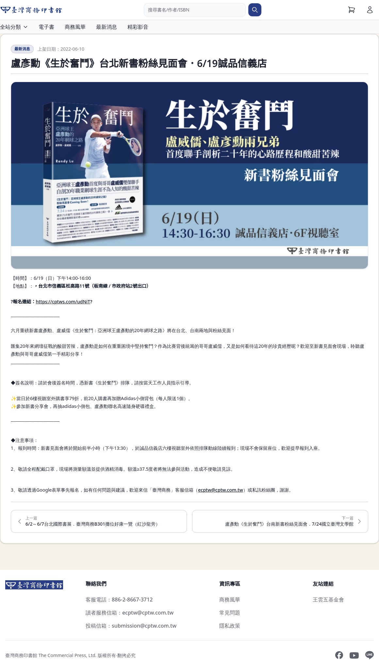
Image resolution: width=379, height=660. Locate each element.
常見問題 (229, 612)
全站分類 (14, 26)
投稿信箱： (131, 625)
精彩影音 (137, 26)
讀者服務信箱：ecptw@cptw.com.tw (129, 612)
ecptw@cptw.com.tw (220, 490)
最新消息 (106, 26)
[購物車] (351, 10)
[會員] (370, 10)
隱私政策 (229, 625)
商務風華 (75, 26)
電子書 (46, 26)
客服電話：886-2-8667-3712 (119, 599)
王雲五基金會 (328, 599)
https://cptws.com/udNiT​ (63, 301)
